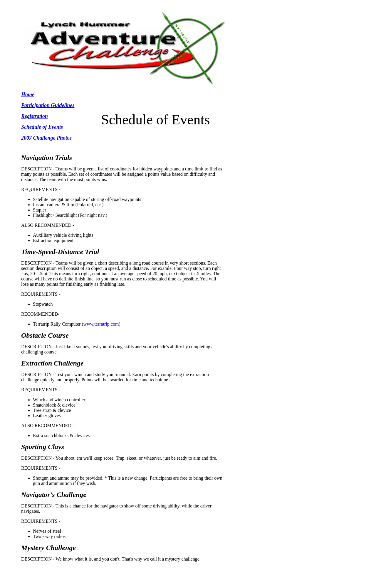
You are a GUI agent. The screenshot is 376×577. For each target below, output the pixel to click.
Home (27, 94)
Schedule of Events (42, 127)
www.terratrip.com (101, 324)
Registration (34, 116)
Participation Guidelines (48, 105)
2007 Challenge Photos (46, 138)
